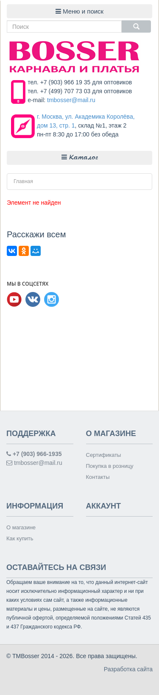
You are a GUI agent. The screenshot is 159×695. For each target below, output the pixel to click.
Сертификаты (103, 455)
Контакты (98, 477)
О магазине (21, 527)
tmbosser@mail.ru (71, 100)
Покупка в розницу (110, 466)
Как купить (19, 538)
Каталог (79, 157)
